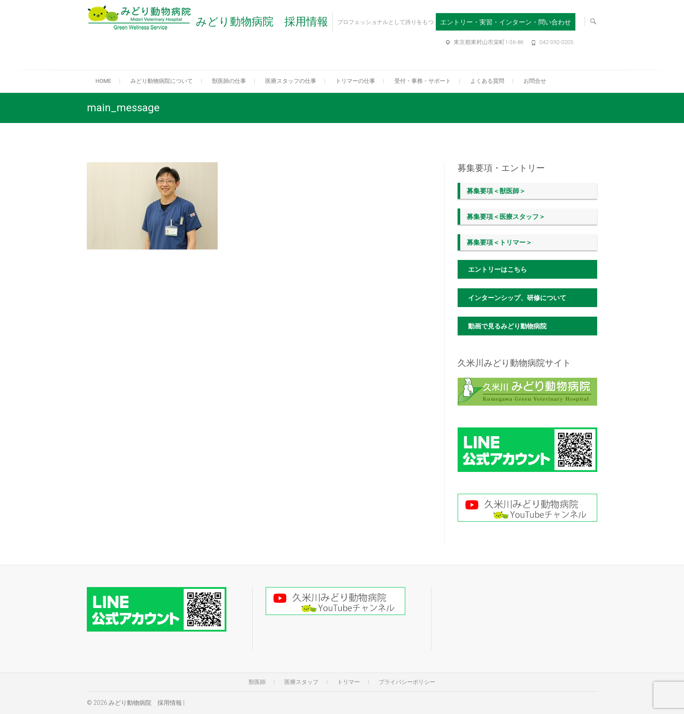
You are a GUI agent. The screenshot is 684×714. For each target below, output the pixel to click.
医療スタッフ (301, 682)
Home (103, 81)
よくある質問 (487, 81)
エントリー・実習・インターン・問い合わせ (505, 22)
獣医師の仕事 (229, 81)
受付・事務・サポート (422, 81)
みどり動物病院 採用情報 (262, 21)
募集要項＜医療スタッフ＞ (506, 217)
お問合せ (534, 81)
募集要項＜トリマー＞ (499, 242)
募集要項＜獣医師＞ (496, 191)
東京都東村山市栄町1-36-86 (488, 42)
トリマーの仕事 (355, 81)
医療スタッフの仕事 (290, 81)
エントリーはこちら (497, 269)
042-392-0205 (556, 42)
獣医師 (257, 682)
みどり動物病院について (161, 81)
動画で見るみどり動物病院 (507, 326)
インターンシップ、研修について (517, 298)
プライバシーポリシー (407, 682)
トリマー (348, 682)
